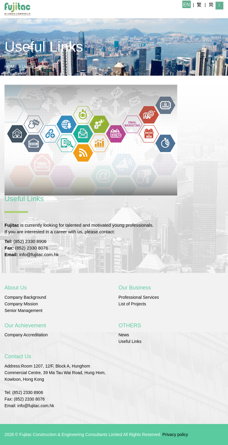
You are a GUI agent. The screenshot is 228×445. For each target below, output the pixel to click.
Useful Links (33, 66)
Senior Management (23, 310)
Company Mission (21, 303)
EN (186, 4)
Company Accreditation (26, 334)
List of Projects (132, 303)
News (124, 334)
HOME (11, 66)
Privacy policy (175, 434)
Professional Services (139, 297)
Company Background (25, 297)
